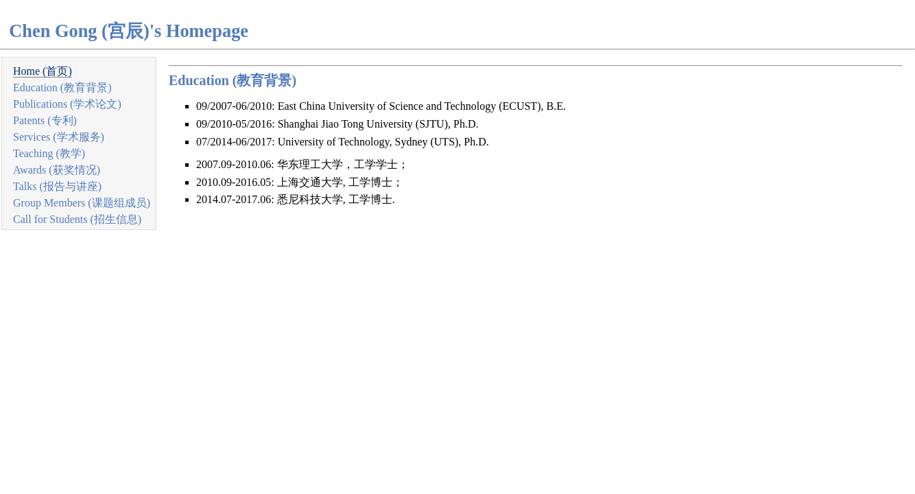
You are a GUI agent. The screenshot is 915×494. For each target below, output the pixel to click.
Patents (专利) (45, 120)
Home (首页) (42, 71)
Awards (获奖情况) (56, 170)
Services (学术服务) (58, 137)
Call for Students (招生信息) (77, 219)
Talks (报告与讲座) (57, 186)
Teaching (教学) (49, 153)
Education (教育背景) (62, 87)
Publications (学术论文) (67, 104)
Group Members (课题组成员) (81, 203)
